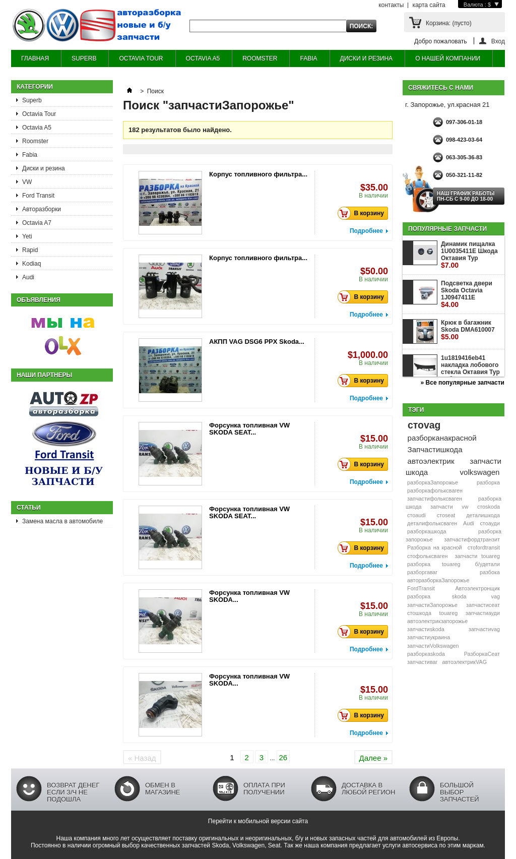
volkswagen (480, 472)
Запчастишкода (435, 449)
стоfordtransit (484, 547)
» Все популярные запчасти (462, 382)
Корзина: (449, 23)
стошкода (419, 613)
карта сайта (428, 5)
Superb (32, 100)
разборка (488, 482)
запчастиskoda (425, 629)
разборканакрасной (442, 438)
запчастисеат (483, 605)
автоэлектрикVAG (464, 662)
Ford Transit (38, 195)
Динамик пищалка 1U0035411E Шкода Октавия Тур (469, 254)
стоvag (424, 425)
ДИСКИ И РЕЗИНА (366, 58)
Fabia (29, 154)
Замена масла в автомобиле (62, 521)
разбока (490, 572)
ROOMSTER (259, 58)
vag (495, 596)
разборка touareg (433, 564)
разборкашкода (426, 531)
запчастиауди (483, 613)
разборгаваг (422, 572)
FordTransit (421, 588)
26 (283, 757)
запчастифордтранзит (472, 539)
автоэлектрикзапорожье (437, 621)
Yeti (27, 236)
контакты (391, 5)
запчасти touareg (477, 556)
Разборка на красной (434, 547)
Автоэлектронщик (477, 588)
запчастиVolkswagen (433, 646)
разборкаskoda (426, 654)
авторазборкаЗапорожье (438, 580)
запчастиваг (422, 662)
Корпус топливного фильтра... (258, 174)
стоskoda (488, 507)
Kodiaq (31, 263)
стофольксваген (427, 556)
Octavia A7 (36, 222)
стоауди (489, 523)
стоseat (446, 515)
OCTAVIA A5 (203, 58)
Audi (28, 277)
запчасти (441, 507)
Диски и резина (43, 168)
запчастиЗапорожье (432, 605)
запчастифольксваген (434, 499)
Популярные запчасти (447, 228)
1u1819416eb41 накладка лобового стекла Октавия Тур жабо (470, 372)
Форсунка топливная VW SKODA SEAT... (249, 428)
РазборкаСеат (482, 654)
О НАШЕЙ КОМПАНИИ (447, 58)
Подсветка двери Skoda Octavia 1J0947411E (466, 294)
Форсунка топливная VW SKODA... (249, 596)
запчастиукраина (428, 637)
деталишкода (483, 515)
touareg (448, 613)
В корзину (363, 213)
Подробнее (366, 230)
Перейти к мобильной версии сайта (258, 821)
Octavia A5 (36, 127)
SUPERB (84, 58)
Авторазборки (41, 209)
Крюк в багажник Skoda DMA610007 (468, 330)
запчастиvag (484, 629)
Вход (498, 41)
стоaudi (416, 515)
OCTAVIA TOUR (141, 58)
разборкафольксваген (435, 490)
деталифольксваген (432, 523)
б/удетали (487, 564)
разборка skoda (436, 596)
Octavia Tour (39, 113)
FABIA (308, 58)
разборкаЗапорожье (432, 482)
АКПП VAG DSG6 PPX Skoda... (256, 341)
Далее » (373, 758)
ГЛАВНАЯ (35, 58)
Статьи (29, 507)
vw (465, 507)
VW (27, 182)
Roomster (35, 141)
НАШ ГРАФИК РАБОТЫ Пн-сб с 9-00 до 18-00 (465, 196)
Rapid (30, 250)
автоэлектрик (431, 461)
